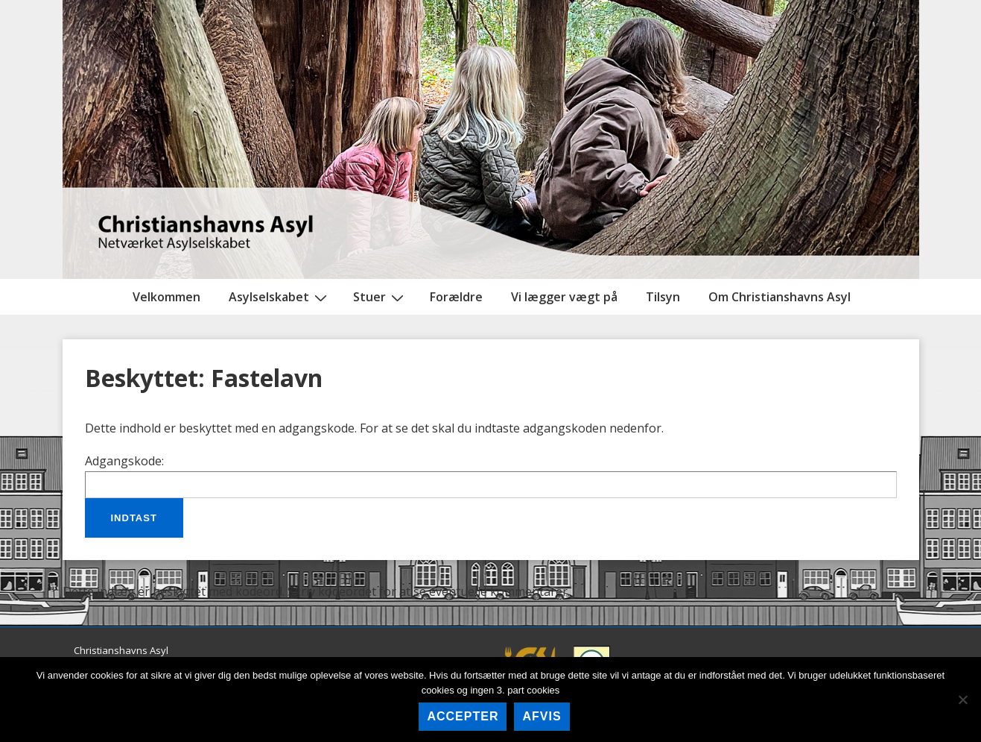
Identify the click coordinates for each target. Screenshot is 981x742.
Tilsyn (663, 297)
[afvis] (962, 699)
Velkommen (166, 297)
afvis (541, 716)
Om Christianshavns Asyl (779, 297)
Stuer (380, 296)
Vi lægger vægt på (564, 297)
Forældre (456, 297)
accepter (462, 716)
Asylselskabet (280, 296)
